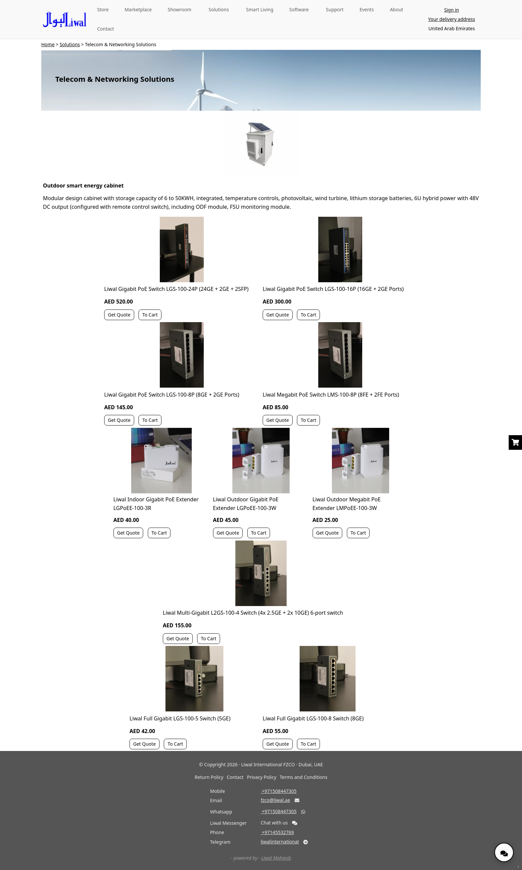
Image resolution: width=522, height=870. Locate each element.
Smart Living (259, 9)
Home (48, 44)
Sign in (451, 10)
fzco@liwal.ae (275, 800)
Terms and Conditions (303, 777)
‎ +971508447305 (279, 791)
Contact (105, 29)
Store (103, 9)
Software (299, 9)
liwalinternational (280, 841)
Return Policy (209, 777)
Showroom (179, 9)
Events (367, 9)
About (396, 9)
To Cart (149, 314)
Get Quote (119, 314)
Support (335, 9)
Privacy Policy (261, 777)
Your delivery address (451, 19)
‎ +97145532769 (277, 832)
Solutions (219, 9)
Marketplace (138, 9)
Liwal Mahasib (276, 858)
